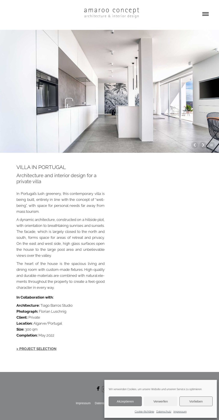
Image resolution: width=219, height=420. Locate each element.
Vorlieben (196, 401)
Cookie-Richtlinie (144, 411)
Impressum (180, 411)
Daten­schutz (103, 403)
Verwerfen (160, 401)
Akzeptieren (125, 401)
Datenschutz (163, 411)
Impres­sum (83, 403)
